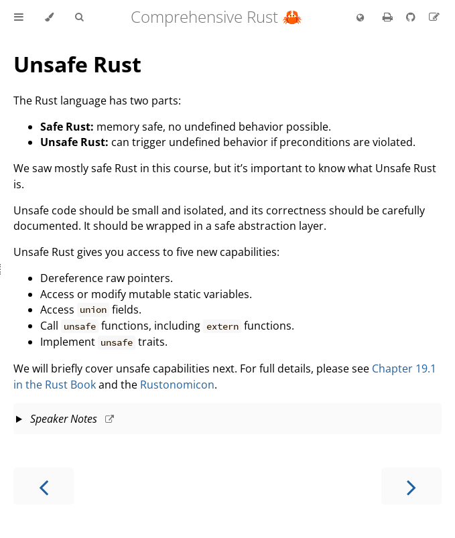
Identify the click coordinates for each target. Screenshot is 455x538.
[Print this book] (389, 16)
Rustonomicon (177, 384)
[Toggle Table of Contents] (18, 17)
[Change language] (360, 18)
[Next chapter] (411, 486)
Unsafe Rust (77, 64)
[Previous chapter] (43, 486)
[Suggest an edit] (434, 16)
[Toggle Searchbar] (79, 17)
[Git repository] (412, 16)
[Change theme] (49, 17)
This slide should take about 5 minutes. (227, 420)
